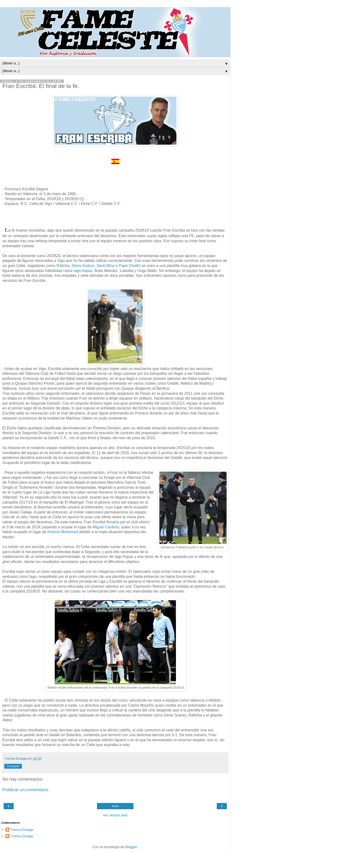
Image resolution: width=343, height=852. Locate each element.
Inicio (115, 806)
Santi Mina (105, 266)
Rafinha (63, 266)
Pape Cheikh (130, 266)
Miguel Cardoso (106, 527)
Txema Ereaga (21, 830)
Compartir (13, 766)
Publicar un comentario (25, 789)
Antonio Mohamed (62, 532)
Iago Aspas (82, 271)
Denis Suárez (83, 266)
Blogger (131, 847)
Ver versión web (115, 815)
